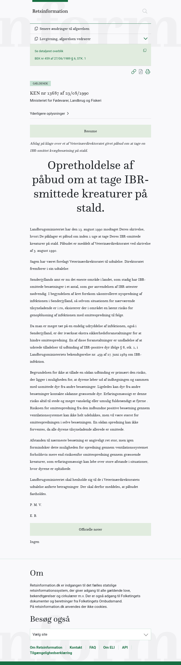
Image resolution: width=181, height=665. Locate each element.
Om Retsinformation (46, 647)
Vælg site (40, 634)
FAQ (93, 647)
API (125, 647)
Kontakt (76, 647)
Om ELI (109, 647)
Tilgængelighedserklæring (51, 653)
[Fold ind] (145, 38)
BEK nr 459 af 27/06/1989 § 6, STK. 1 (60, 58)
